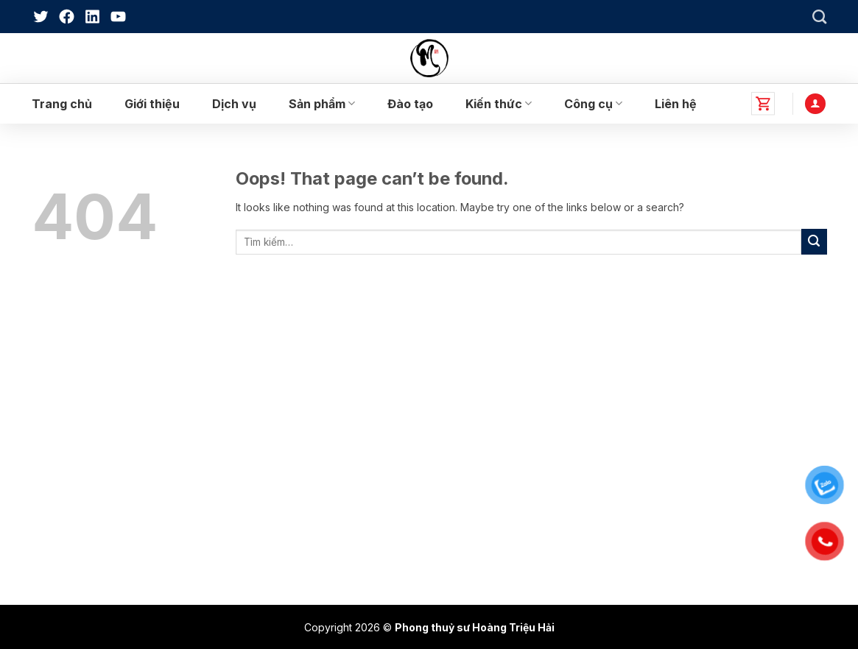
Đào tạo (410, 103)
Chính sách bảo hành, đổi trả (520, 389)
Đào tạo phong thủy (91, 445)
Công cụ (593, 103)
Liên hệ (676, 103)
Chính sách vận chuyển (507, 445)
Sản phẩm (322, 103)
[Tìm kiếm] (819, 16)
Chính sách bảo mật (498, 417)
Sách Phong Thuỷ (86, 473)
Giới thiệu (152, 103)
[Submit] (814, 242)
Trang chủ (62, 103)
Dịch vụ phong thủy (90, 417)
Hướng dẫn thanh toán (505, 530)
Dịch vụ (234, 103)
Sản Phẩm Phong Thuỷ (98, 502)
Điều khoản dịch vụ (497, 473)
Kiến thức (498, 103)
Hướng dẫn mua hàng (503, 502)
